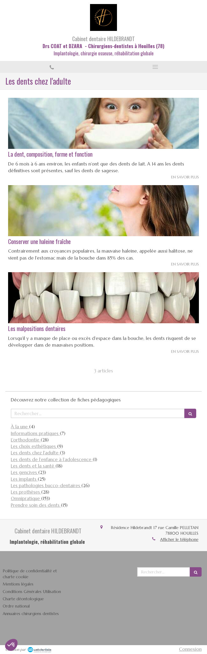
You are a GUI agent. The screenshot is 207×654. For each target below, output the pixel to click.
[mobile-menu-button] (155, 67)
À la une (20, 427)
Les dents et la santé (33, 466)
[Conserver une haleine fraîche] (103, 210)
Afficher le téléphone (179, 539)
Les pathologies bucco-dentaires (46, 485)
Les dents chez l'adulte (35, 453)
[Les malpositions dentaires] (103, 297)
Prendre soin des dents (36, 505)
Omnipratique (26, 498)
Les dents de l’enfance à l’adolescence (52, 459)
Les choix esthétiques (34, 446)
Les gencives (24, 472)
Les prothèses (26, 492)
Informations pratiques (35, 433)
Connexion (190, 649)
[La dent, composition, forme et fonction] (103, 123)
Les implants (24, 479)
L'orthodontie (26, 440)
